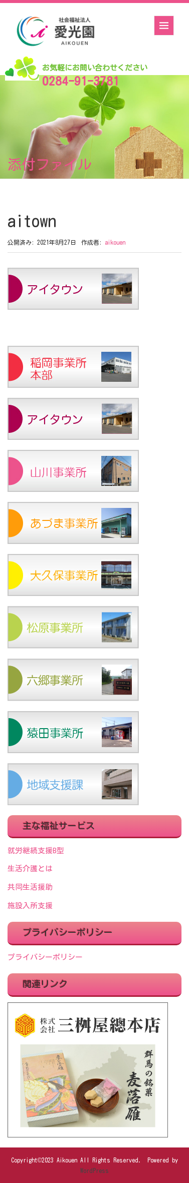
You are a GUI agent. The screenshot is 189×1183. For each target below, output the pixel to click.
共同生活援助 (30, 887)
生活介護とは (30, 868)
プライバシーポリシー (45, 957)
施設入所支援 (30, 905)
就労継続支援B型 (36, 850)
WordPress (94, 1170)
